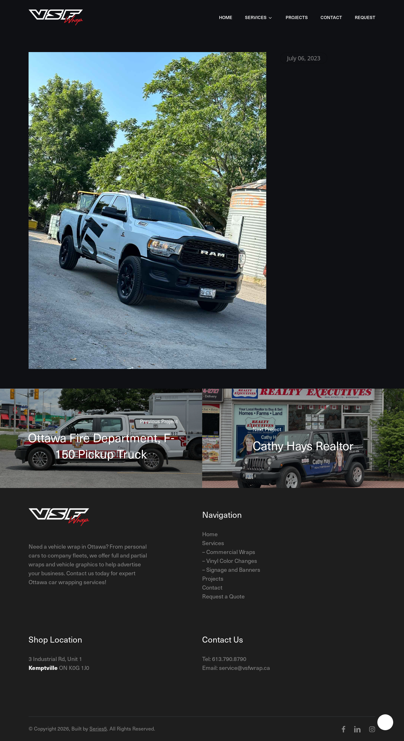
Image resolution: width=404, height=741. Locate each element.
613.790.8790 (229, 659)
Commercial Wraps (230, 552)
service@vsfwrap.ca (244, 667)
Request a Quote (223, 596)
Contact (212, 587)
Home (210, 534)
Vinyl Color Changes (231, 560)
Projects (212, 578)
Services (213, 543)
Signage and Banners (233, 569)
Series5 (98, 728)
